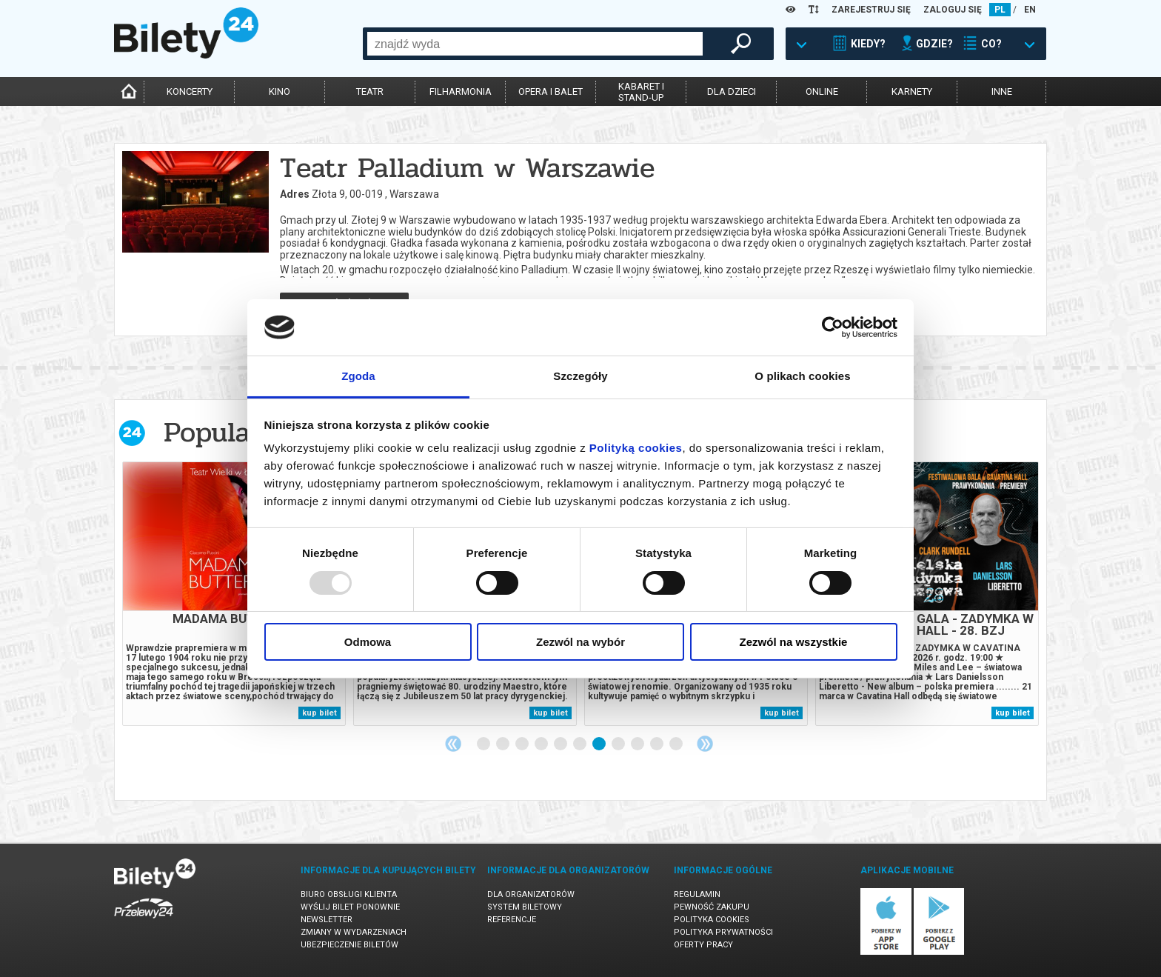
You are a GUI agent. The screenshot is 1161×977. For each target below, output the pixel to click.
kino (279, 91)
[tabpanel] (234, 593)
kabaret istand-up (641, 92)
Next (705, 744)
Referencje (511, 919)
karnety (911, 91)
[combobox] (535, 43)
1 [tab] (484, 744)
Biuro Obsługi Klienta (349, 894)
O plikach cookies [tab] (802, 376)
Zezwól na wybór (580, 642)
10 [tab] (657, 744)
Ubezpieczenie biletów (349, 945)
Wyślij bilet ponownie (350, 907)
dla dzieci (731, 91)
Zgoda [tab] (358, 376)
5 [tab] (561, 744)
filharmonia (460, 91)
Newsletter (326, 919)
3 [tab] (522, 744)
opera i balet (550, 91)
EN (1030, 9)
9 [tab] (638, 744)
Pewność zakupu (711, 907)
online (822, 91)
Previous (453, 744)
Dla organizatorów (531, 894)
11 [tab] (676, 744)
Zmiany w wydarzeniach (353, 932)
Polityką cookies (636, 447)
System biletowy (524, 907)
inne (1001, 91)
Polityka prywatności (723, 932)
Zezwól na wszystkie (794, 642)
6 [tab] (580, 744)
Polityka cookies (711, 919)
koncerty (190, 91)
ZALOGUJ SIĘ (952, 9)
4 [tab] (542, 744)
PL (1000, 9)
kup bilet (319, 713)
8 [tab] (619, 744)
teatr (370, 91)
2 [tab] (503, 744)
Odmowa (367, 642)
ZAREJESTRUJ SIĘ (871, 9)
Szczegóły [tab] (580, 376)
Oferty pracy (703, 945)
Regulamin (697, 894)
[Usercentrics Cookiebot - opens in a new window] (832, 327)
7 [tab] (599, 744)
